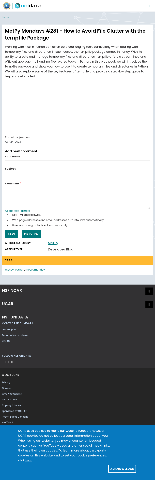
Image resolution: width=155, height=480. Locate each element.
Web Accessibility (12, 393)
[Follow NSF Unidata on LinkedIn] (9, 362)
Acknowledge (122, 469)
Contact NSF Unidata (17, 323)
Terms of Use (9, 399)
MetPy (53, 243)
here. (28, 460)
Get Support (9, 329)
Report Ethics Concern (15, 416)
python (19, 270)
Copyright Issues (11, 405)
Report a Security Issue (15, 335)
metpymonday (35, 270)
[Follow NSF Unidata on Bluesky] (3, 362)
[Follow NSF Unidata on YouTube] (6, 362)
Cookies (6, 388)
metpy (9, 270)
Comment (12, 183)
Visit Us (6, 341)
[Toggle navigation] (150, 5)
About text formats (17, 211)
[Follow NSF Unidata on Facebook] (12, 362)
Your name (12, 156)
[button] (149, 291)
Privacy (6, 382)
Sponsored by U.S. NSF (14, 411)
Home (5, 17)
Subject (10, 169)
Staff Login (8, 422)
